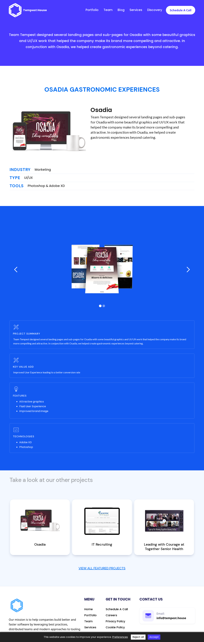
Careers (111, 615)
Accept (154, 637)
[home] (28, 10)
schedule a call (117, 609)
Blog (121, 10)
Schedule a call (180, 10)
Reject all (138, 637)
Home (88, 609)
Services (136, 10)
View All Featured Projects (102, 568)
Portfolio (92, 10)
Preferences (120, 637)
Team (108, 10)
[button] (16, 269)
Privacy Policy (115, 621)
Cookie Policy (115, 627)
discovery (154, 10)
